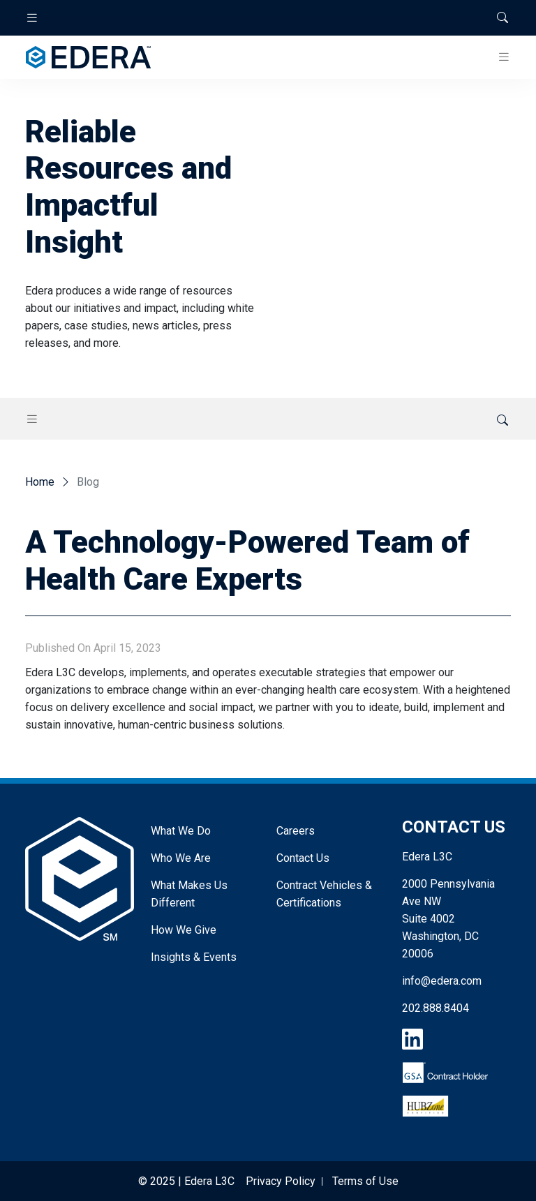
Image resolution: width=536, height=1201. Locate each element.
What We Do (181, 830)
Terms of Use (365, 1181)
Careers (295, 830)
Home (39, 481)
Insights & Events (194, 957)
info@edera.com (442, 980)
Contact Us (302, 858)
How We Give (183, 930)
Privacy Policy (280, 1181)
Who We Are (181, 858)
